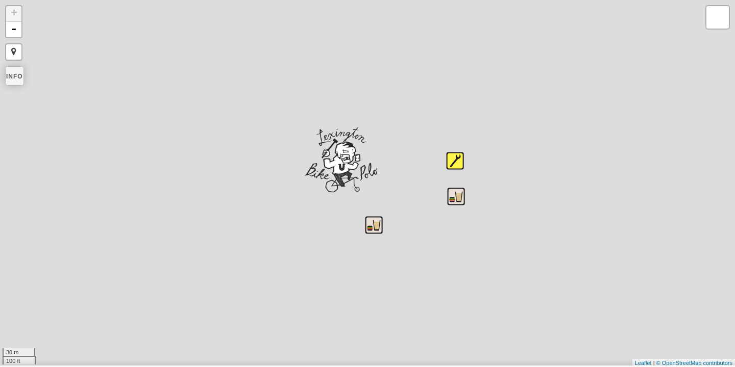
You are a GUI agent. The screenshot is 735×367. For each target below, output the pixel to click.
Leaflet (643, 363)
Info (14, 76)
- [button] (13, 29)
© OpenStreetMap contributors (694, 363)
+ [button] (14, 13)
